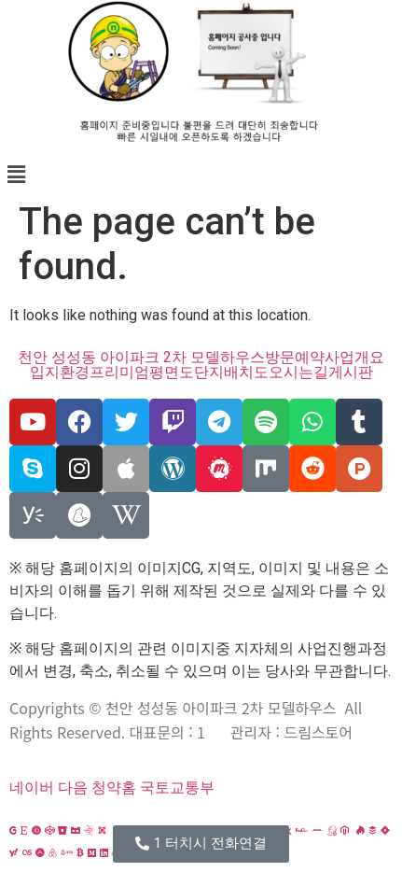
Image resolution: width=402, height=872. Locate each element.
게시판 (350, 372)
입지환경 (60, 372)
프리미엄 (119, 372)
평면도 (171, 372)
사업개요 (354, 357)
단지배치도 (231, 372)
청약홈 (113, 787)
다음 (73, 787)
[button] (201, 174)
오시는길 (298, 372)
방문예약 (295, 357)
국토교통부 (177, 787)
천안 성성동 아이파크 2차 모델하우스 (141, 357)
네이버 (31, 787)
